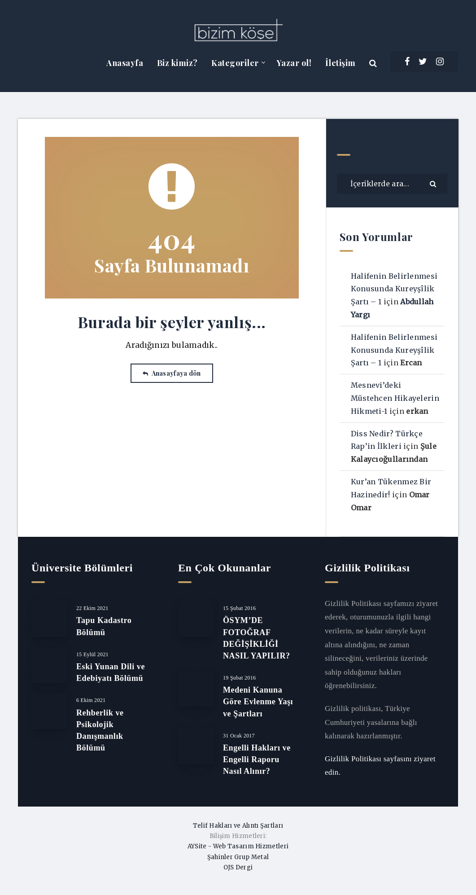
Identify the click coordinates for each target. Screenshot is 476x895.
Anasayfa (124, 62)
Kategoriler (235, 62)
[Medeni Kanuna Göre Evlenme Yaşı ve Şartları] (196, 688)
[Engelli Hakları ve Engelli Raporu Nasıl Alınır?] (196, 746)
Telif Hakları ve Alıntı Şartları (238, 825)
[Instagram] (440, 61)
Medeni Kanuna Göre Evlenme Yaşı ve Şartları (258, 701)
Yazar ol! (294, 62)
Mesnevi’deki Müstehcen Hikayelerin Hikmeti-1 (395, 398)
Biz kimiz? (177, 62)
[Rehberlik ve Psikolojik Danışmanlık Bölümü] (49, 711)
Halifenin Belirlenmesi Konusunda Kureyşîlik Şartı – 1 (394, 289)
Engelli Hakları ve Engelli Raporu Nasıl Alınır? (257, 759)
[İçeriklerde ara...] (392, 184)
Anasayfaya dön (172, 373)
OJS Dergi (238, 867)
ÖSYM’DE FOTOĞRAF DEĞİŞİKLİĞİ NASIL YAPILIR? (256, 638)
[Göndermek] (434, 183)
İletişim (340, 62)
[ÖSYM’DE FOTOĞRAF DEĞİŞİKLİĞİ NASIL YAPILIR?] (196, 619)
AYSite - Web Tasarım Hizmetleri (238, 846)
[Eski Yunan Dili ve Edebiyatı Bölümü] (49, 665)
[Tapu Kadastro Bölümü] (49, 619)
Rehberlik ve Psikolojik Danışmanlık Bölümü (100, 730)
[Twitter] (423, 61)
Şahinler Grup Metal (238, 857)
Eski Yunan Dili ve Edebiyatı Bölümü (110, 672)
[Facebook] (407, 61)
